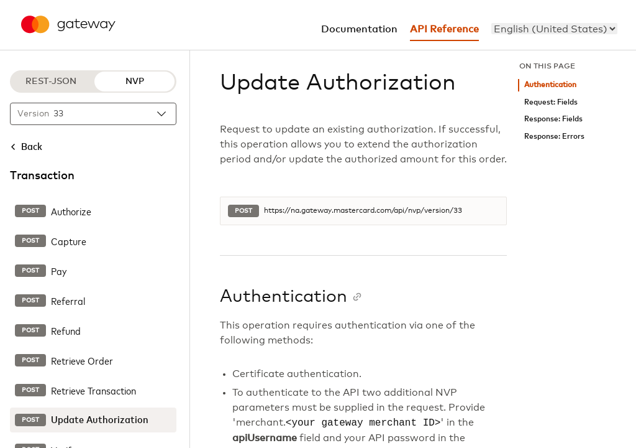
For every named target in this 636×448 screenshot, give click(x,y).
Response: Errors (554, 137)
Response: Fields (553, 119)
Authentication (550, 85)
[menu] (554, 28)
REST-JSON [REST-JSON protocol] (50, 81)
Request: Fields (551, 102)
